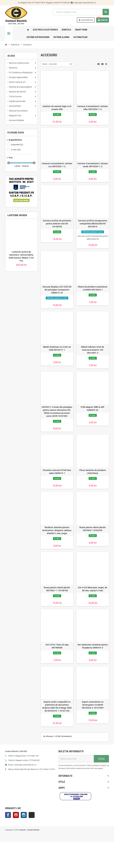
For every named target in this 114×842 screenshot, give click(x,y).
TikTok (32, 815)
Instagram (24, 815)
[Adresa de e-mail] (76, 758)
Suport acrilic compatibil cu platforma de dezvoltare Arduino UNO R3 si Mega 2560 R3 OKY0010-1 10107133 (57, 706)
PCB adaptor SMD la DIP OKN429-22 (92, 408)
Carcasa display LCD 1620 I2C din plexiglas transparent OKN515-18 (57, 290)
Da (101, 758)
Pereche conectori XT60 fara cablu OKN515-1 (57, 471)
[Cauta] (81, 12)
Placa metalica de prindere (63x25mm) (92, 471)
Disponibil (17, 144)
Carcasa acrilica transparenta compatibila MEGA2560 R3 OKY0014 (92, 223)
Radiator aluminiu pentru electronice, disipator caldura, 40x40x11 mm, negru (57, 530)
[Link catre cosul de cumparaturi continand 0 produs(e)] (102, 20)
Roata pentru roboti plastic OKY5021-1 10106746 (57, 589)
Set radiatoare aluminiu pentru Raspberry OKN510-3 (92, 646)
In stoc (16, 149)
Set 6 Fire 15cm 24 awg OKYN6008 (57, 646)
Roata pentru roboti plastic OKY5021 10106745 (92, 529)
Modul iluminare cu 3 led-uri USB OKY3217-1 (57, 348)
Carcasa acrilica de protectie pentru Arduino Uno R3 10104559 (57, 223)
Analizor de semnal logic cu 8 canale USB (57, 107)
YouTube (16, 815)
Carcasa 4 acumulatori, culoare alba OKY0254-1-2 (92, 107)
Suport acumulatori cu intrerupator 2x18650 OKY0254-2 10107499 (93, 705)
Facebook (8, 815)
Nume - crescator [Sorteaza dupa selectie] (49, 64)
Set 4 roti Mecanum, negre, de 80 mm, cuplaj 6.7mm (92, 589)
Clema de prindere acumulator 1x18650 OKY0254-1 (93, 288)
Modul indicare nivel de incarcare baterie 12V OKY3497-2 (92, 350)
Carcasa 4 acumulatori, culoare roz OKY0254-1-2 (57, 165)
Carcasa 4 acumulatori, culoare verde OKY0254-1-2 (92, 165)
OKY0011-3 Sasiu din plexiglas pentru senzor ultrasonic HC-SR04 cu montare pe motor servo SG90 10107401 (57, 411)
